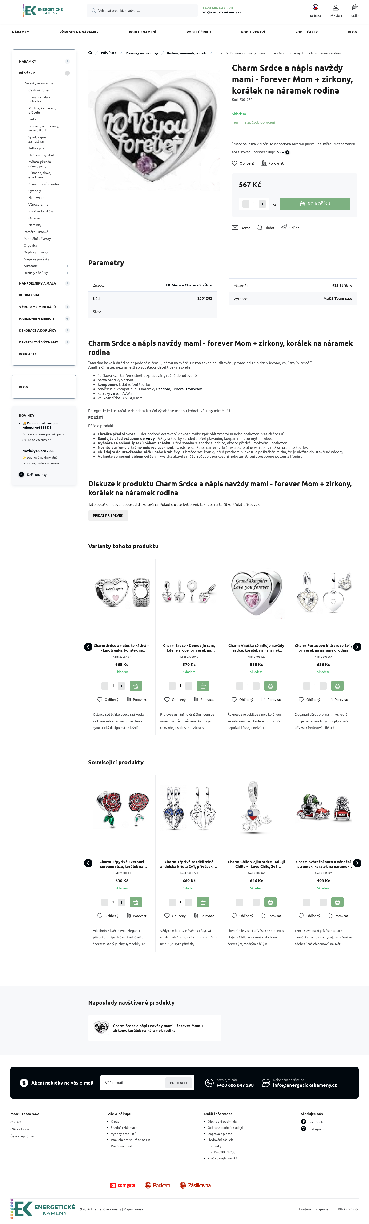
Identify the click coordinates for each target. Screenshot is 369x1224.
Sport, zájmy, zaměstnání (37, 139)
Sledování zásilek (220, 1140)
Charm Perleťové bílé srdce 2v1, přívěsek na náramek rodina (323, 648)
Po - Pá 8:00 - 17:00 (221, 1152)
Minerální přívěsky (37, 238)
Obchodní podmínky (222, 1121)
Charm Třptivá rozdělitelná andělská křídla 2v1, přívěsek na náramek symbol (189, 864)
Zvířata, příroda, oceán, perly (40, 163)
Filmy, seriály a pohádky (39, 99)
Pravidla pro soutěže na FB (130, 1140)
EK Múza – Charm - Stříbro (189, 284)
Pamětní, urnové (36, 231)
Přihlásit (178, 1083)
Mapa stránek (133, 1209)
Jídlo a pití (36, 148)
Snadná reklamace (124, 1127)
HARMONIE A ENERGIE (36, 318)
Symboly (34, 190)
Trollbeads (194, 388)
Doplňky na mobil (36, 252)
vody (150, 438)
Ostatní (34, 218)
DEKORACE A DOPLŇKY (37, 330)
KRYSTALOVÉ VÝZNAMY (38, 342)
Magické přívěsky (36, 259)
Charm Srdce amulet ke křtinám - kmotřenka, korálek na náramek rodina (122, 648)
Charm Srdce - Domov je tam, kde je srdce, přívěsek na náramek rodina (189, 648)
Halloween (36, 197)
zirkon (116, 393)
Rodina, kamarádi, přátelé (187, 53)
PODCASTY (28, 354)
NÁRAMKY (27, 61)
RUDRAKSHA (29, 295)
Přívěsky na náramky (142, 53)
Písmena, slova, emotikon (39, 175)
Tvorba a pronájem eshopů (317, 1209)
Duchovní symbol (41, 155)
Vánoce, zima (38, 204)
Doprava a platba (220, 1133)
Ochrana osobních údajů (225, 1127)
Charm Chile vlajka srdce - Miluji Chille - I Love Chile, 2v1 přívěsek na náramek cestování (256, 864)
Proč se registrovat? (222, 1158)
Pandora (163, 388)
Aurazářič (31, 266)
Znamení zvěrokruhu (43, 184)
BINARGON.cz (348, 1209)
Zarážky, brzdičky (41, 211)
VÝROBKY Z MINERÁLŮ (37, 307)
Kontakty (214, 1146)
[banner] (42, 11)
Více (280, 152)
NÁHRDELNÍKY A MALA (37, 283)
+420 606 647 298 (217, 7)
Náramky (34, 225)
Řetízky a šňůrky (36, 272)
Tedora (178, 388)
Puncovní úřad (121, 1146)
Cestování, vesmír (41, 90)
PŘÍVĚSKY (109, 53)
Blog (23, 387)
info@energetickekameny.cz (221, 12)
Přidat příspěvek (108, 515)
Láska (32, 119)
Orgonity (30, 245)
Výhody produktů (123, 1133)
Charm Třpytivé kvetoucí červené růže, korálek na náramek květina (122, 864)
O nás (115, 1121)
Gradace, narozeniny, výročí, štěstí (43, 128)
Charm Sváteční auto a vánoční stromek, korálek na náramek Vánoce (323, 864)
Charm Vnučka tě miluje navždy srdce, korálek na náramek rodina (256, 648)
